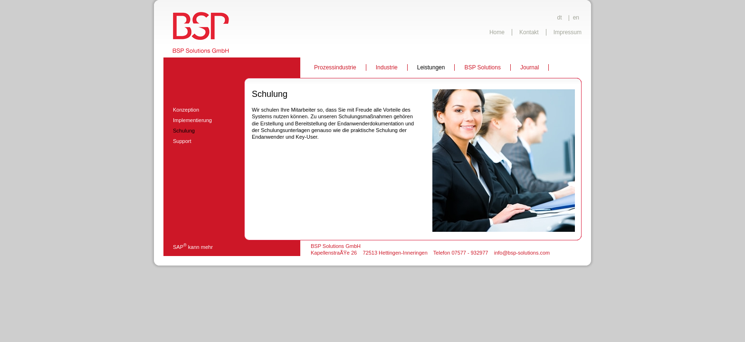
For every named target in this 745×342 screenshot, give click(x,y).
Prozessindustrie (335, 67)
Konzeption (186, 110)
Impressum (568, 32)
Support (182, 141)
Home (497, 32)
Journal (529, 67)
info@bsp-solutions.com (522, 253)
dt (559, 17)
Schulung (184, 130)
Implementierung (192, 120)
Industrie (387, 67)
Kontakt (529, 32)
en (576, 17)
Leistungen (431, 67)
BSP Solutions (482, 67)
